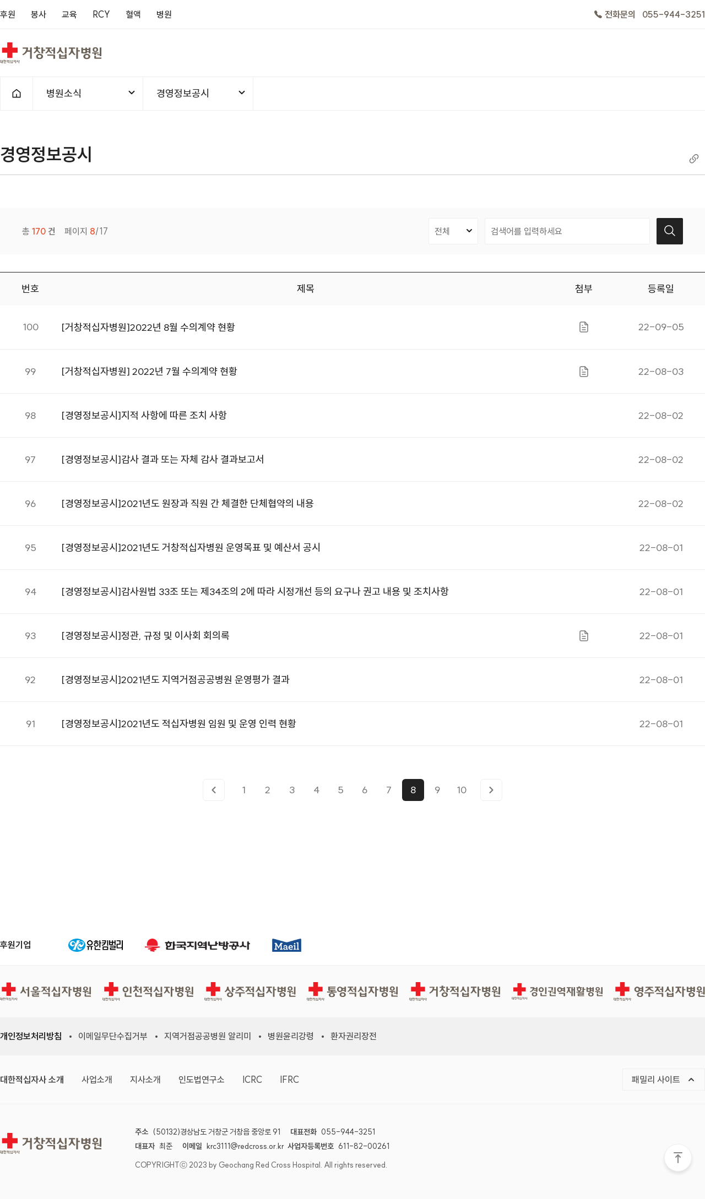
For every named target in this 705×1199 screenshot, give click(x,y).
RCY (101, 14)
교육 (69, 14)
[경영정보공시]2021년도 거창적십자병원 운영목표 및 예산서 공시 (191, 551)
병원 (164, 14)
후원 (7, 14)
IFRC (289, 1079)
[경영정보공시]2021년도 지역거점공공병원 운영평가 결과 (175, 683)
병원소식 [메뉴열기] (91, 93)
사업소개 (97, 1079)
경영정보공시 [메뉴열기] (201, 93)
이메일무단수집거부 (113, 1036)
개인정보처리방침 (31, 1036)
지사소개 (145, 1079)
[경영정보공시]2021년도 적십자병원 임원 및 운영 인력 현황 (178, 727)
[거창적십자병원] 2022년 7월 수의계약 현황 (149, 375)
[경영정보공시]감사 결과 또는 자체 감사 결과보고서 (162, 463)
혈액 (133, 14)
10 (462, 793)
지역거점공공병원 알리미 (207, 1036)
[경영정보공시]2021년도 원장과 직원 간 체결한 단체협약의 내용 (187, 507)
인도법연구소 (201, 1079)
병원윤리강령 (291, 1036)
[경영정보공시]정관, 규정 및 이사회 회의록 (145, 639)
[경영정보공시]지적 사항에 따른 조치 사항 (144, 419)
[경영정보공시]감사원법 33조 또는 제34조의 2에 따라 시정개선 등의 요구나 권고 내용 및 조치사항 (255, 595)
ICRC (252, 1079)
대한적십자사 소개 (32, 1079)
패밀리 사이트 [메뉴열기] (664, 1079)
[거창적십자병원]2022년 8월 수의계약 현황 (148, 331)
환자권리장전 (353, 1036)
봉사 (38, 14)
